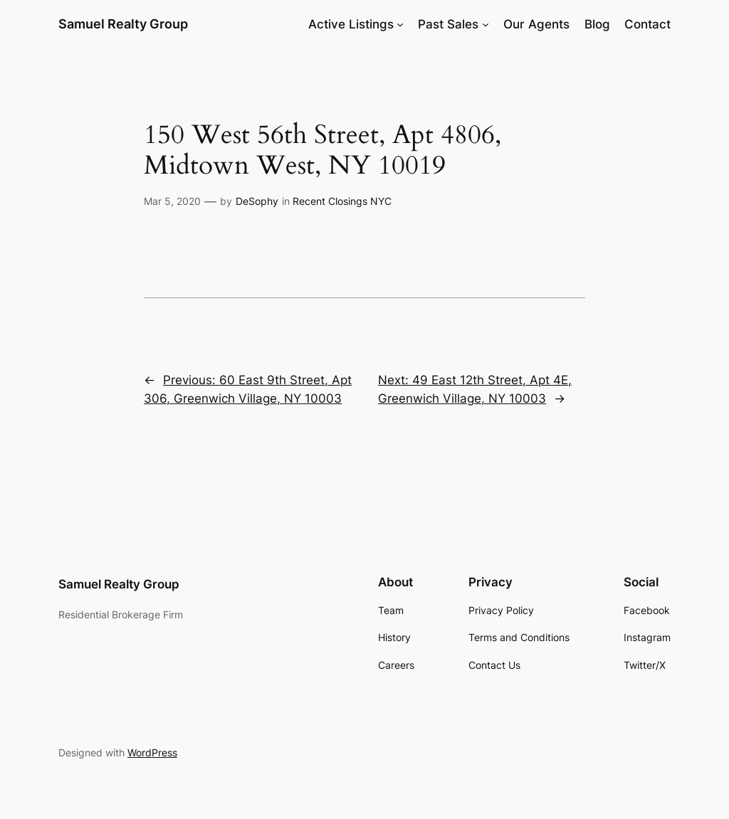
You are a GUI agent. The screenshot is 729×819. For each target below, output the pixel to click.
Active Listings (351, 24)
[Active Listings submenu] (400, 24)
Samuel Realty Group (123, 23)
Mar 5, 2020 (172, 201)
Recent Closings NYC (342, 201)
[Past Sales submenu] (485, 24)
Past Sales (448, 24)
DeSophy (257, 201)
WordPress (152, 752)
